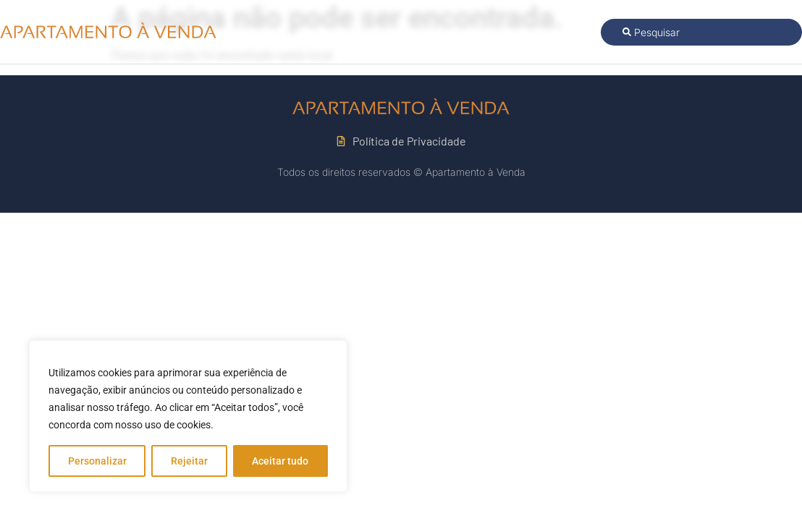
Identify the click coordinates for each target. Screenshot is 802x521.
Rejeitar (189, 461)
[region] (188, 416)
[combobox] (701, 32)
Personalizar (97, 461)
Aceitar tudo (280, 461)
